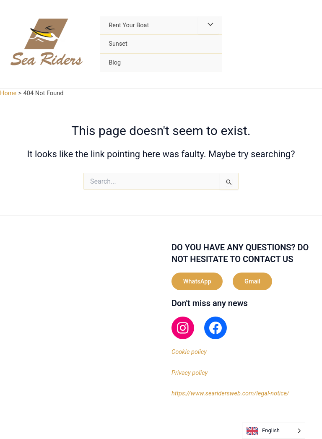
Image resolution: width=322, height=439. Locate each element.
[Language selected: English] (273, 431)
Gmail (253, 281)
